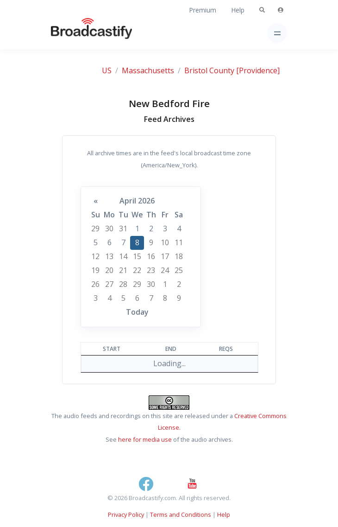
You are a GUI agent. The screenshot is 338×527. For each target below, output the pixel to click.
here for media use (145, 439)
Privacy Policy (126, 514)
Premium (202, 10)
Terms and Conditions (180, 514)
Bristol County (209, 70)
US (107, 70)
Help (237, 10)
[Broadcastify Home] (77, 33)
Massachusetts (148, 70)
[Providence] (258, 70)
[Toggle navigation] (277, 33)
